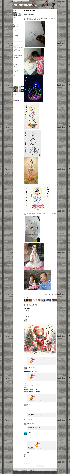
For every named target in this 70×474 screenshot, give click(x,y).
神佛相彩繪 (36, 304)
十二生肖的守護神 (26, 310)
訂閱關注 (19, 14)
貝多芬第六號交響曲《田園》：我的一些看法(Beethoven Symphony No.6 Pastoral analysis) (19, 78)
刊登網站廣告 (15, 470)
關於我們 (18, 470)
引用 (53, 294)
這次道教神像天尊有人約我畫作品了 (18, 52)
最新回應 (18, 46)
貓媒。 (14, 74)
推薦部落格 (19, 13)
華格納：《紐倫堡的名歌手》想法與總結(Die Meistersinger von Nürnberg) (19, 80)
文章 (16, 1)
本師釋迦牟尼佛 (16, 57)
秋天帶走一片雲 (16, 70)
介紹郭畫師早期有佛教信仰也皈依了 (18, 56)
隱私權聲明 (31, 470)
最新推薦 (22, 46)
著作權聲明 (27, 470)
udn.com (56, 470)
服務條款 (24, 470)
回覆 (46, 294)
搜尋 (22, 32)
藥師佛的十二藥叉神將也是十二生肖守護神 (32, 305)
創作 (27, 304)
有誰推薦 (27, 297)
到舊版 (36, 5)
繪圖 (29, 304)
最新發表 (15, 46)
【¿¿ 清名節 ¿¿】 (16, 71)
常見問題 (21, 470)
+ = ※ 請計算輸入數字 (29, 463)
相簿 (21, 1)
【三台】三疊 (15, 66)
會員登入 (25, 456)
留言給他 (19, 15)
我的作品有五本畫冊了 (17, 50)
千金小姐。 (15, 75)
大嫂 (42, 212)
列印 (56, 294)
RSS (14, 100)
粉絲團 (14, 473)
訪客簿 (27, 1)
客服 (33, 470)
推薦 (49, 294)
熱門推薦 (22, 47)
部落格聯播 (16, 100)
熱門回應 (18, 47)
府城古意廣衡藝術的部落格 (23, 5)
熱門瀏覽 (15, 47)
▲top (56, 469)
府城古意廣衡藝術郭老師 (31, 363)
